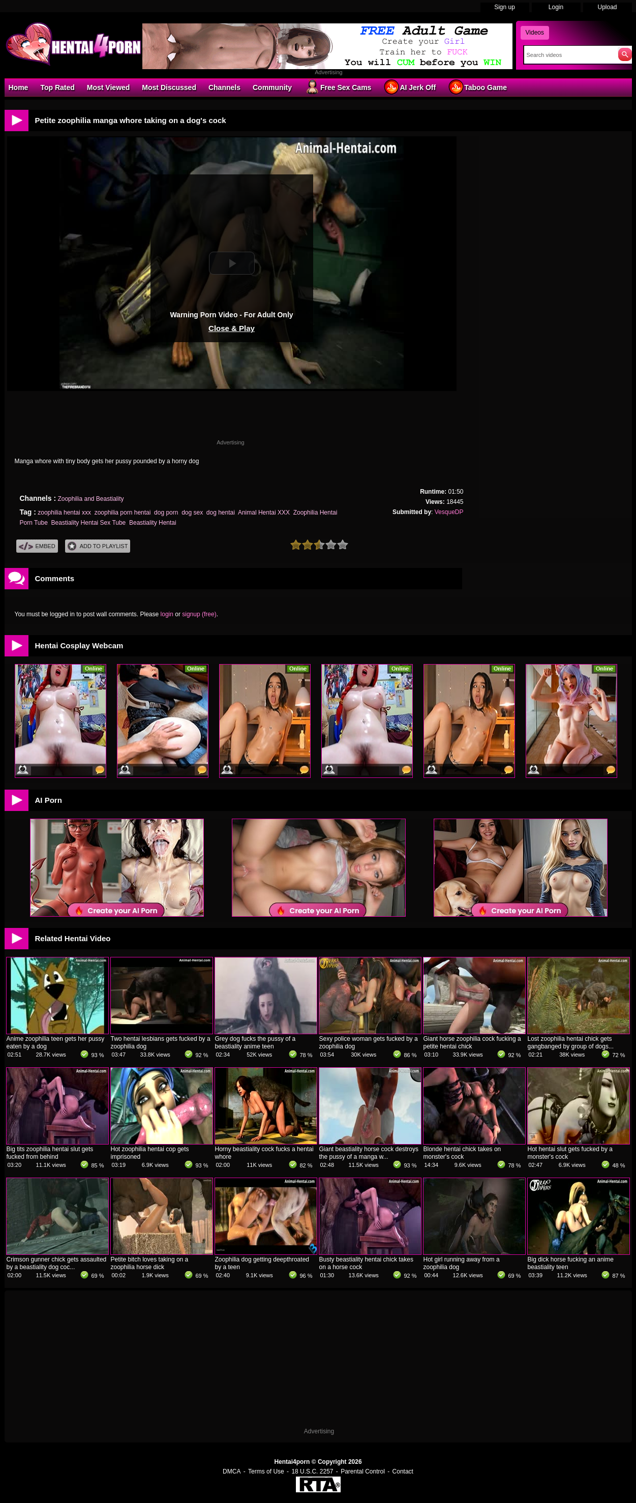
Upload (607, 7)
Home (18, 87)
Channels (224, 87)
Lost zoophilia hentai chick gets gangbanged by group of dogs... (571, 1042)
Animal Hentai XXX (264, 512)
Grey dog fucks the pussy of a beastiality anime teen (255, 1042)
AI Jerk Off (409, 87)
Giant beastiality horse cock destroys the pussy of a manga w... (368, 1153)
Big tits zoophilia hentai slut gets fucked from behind (50, 1153)
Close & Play (231, 328)
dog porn (166, 512)
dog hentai (220, 512)
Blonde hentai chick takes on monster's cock (462, 1153)
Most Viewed (108, 87)
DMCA (231, 1471)
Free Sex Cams (337, 87)
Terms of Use (266, 1471)
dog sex (192, 512)
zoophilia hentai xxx (64, 512)
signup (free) (199, 614)
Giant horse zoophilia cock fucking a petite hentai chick (472, 1042)
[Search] (568, 55)
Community (272, 87)
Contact (402, 1471)
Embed (37, 546)
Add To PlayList (98, 546)
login (167, 614)
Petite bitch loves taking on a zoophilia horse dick (150, 1263)
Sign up (504, 7)
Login (556, 7)
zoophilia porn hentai (123, 512)
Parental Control (363, 1471)
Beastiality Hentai (152, 522)
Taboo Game (477, 87)
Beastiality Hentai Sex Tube (88, 522)
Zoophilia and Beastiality (90, 498)
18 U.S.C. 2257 (312, 1471)
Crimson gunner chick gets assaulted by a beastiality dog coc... (57, 1263)
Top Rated (57, 87)
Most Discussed (169, 87)
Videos (535, 32)
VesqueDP (449, 512)
